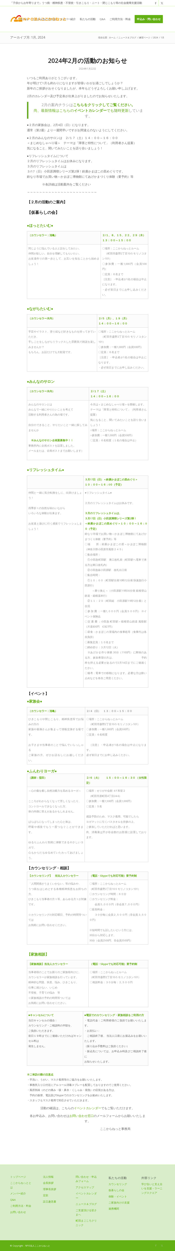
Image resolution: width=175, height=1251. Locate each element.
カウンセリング (117, 1184)
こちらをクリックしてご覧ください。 (104, 104)
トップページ (18, 1177)
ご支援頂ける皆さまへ (86, 1212)
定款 (45, 1195)
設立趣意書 (49, 1201)
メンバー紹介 (18, 1193)
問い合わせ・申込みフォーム (86, 1179)
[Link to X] (162, 3)
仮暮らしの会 (116, 1190)
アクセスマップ (85, 1187)
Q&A (13, 1199)
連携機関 (113, 1208)
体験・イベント (117, 1196)
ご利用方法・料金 (20, 1206)
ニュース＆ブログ (86, 1204)
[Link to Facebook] (156, 3)
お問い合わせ (18, 1212)
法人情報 (48, 1177)
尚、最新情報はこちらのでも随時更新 (81, 110)
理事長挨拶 (49, 1189)
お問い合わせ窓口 (81, 1116)
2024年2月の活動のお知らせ (87, 60)
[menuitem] (24, 19)
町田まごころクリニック (86, 1223)
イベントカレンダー (87, 1108)
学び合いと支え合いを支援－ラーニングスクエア (151, 1188)
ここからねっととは (20, 1185)
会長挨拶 (48, 1183)
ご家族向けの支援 (119, 1202)
